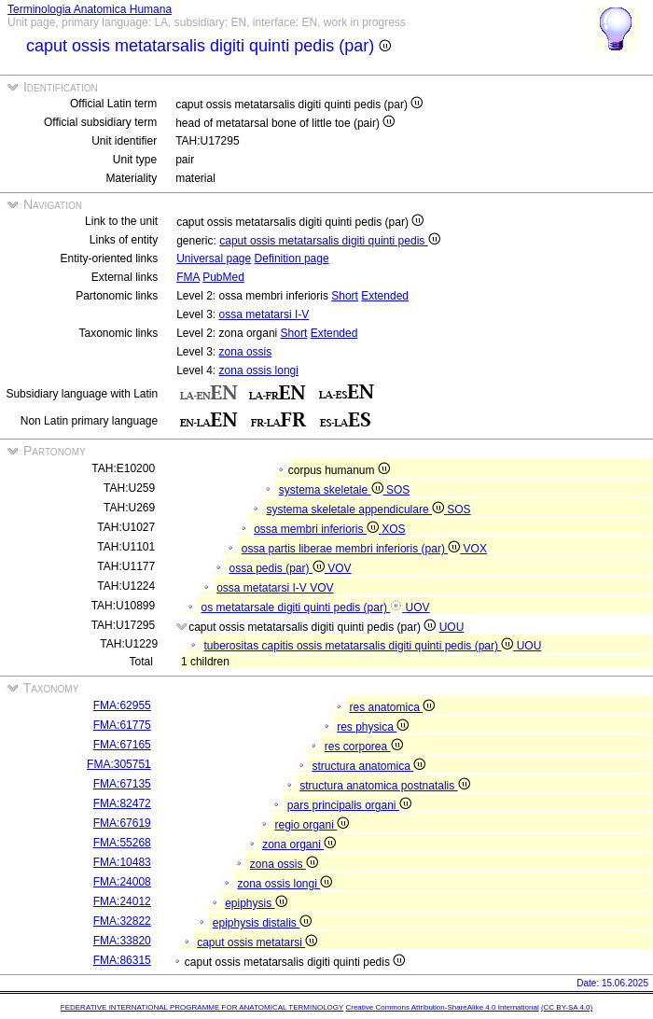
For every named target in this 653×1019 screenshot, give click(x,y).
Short (344, 295)
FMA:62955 (122, 705)
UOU (452, 627)
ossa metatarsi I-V (264, 314)
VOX (475, 548)
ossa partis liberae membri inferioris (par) (353, 548)
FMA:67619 (122, 823)
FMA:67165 (122, 744)
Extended (385, 295)
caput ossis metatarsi (257, 942)
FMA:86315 (122, 960)
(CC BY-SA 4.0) (566, 1007)
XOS (393, 529)
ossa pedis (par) (278, 568)
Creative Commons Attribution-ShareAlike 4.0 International (441, 1007)
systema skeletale (332, 489)
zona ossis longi (259, 370)
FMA (188, 277)
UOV (418, 607)
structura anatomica (368, 766)
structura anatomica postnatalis (384, 785)
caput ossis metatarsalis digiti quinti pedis (329, 240)
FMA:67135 (122, 783)
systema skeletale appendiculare (357, 509)
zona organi (299, 844)
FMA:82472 (122, 803)
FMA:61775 (122, 725)
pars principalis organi (349, 805)
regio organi (311, 824)
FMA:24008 (122, 881)
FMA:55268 (122, 842)
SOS (398, 489)
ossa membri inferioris (318, 529)
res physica (373, 726)
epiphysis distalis (262, 922)
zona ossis (245, 351)
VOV (339, 568)
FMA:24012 (122, 901)
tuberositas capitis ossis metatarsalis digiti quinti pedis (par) (360, 645)
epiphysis (255, 903)
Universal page (213, 258)
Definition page (292, 258)
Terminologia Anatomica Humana (89, 9)
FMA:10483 (122, 862)
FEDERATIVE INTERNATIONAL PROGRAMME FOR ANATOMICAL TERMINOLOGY (202, 1007)
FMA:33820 (122, 940)
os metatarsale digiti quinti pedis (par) (303, 607)
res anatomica (392, 707)
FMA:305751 (119, 764)
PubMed (223, 277)
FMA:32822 (122, 921)
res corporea (364, 746)
